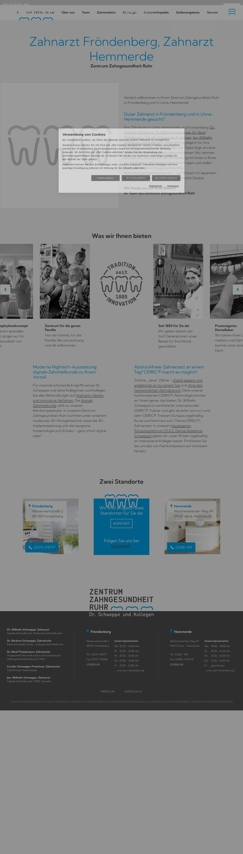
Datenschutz (155, 186)
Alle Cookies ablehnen (136, 178)
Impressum (173, 186)
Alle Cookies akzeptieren (166, 178)
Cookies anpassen (105, 178)
